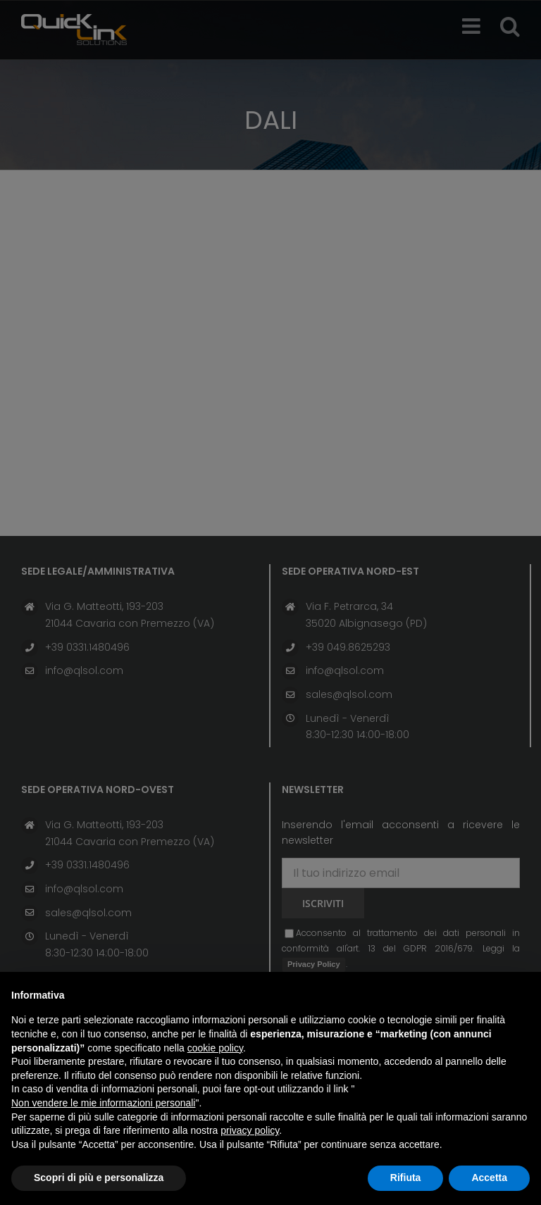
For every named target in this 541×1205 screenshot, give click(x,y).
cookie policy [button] (215, 1048)
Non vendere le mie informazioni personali (103, 1103)
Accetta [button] (489, 1177)
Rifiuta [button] (405, 1177)
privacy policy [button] (249, 1130)
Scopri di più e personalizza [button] (98, 1177)
